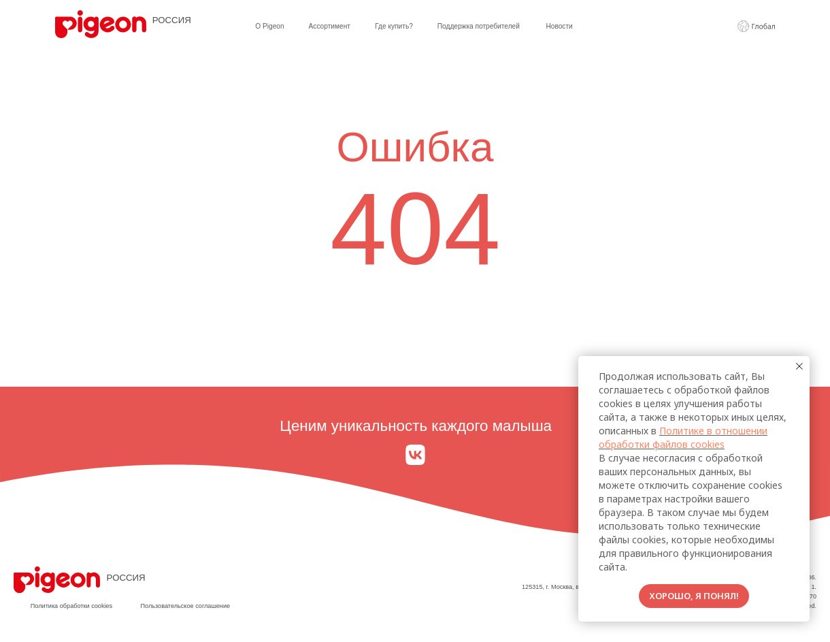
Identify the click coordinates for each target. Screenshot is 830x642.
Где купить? (394, 26)
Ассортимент (329, 26)
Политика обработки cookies (71, 606)
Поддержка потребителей (478, 26)
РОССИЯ (171, 20)
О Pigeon (269, 26)
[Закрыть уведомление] (799, 366)
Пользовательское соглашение (185, 606)
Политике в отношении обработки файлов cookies (683, 437)
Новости (559, 26)
